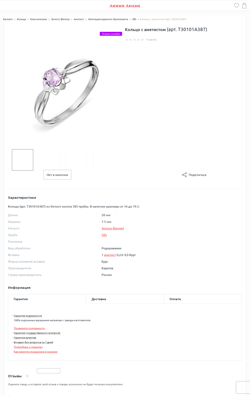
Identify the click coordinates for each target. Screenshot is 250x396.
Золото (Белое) (113, 228)
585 (104, 235)
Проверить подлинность (29, 328)
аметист (110, 255)
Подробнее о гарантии (28, 347)
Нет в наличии (57, 175)
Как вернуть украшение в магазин (35, 351)
